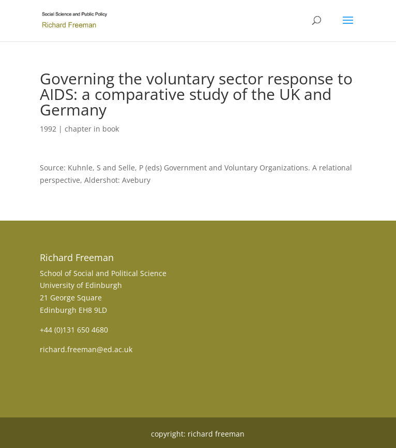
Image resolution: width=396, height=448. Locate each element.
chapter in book (92, 129)
